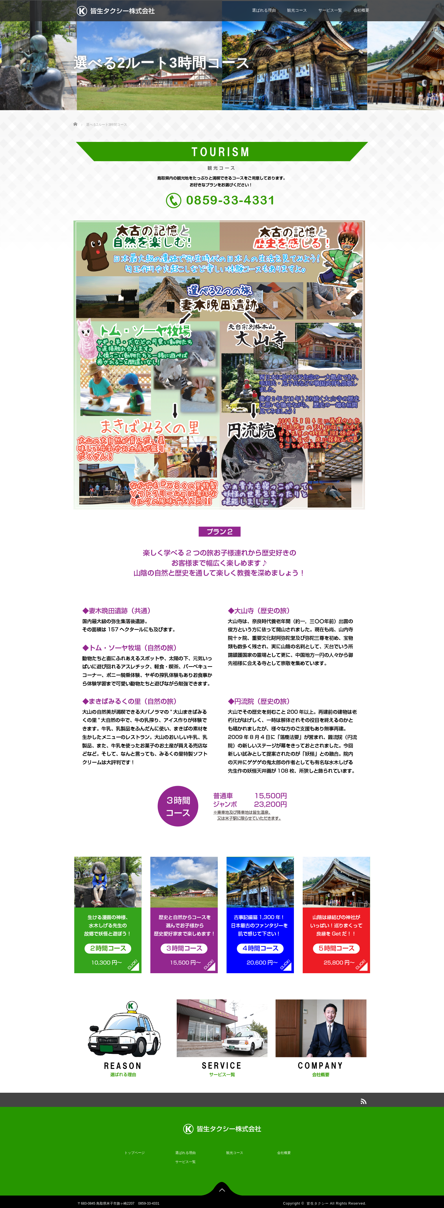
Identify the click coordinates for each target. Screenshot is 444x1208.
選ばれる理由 (264, 10)
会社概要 (361, 10)
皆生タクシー (318, 1200)
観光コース (297, 10)
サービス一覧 (330, 10)
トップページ (134, 1149)
